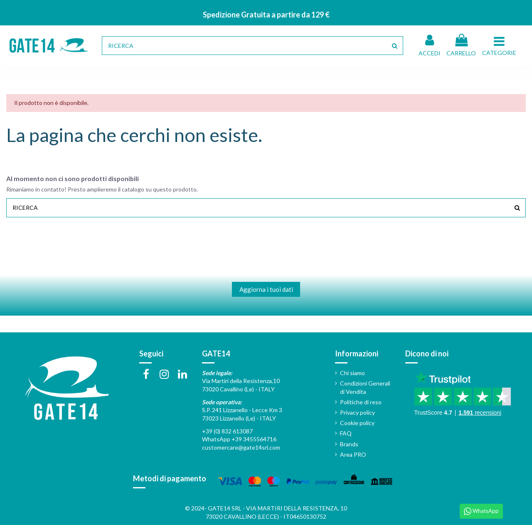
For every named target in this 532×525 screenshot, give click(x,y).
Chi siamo (352, 372)
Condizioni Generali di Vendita (365, 387)
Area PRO (353, 454)
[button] (500, 45)
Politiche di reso (361, 402)
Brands (349, 444)
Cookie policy (357, 422)
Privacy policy (357, 412)
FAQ (346, 433)
